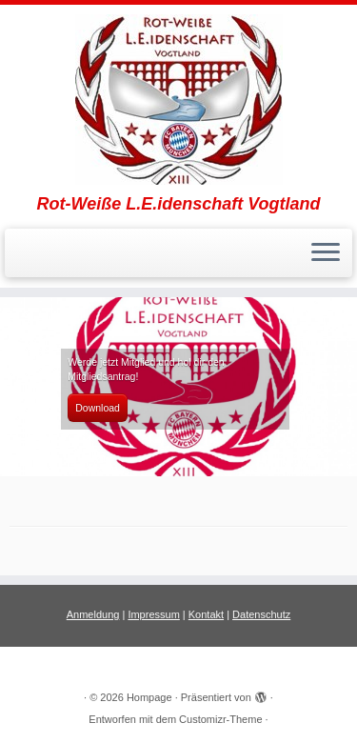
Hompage (149, 697)
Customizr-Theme (220, 719)
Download (97, 407)
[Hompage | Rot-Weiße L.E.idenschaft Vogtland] (178, 99)
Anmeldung (93, 614)
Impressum (153, 614)
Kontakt (206, 614)
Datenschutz (261, 614)
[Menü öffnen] (325, 253)
